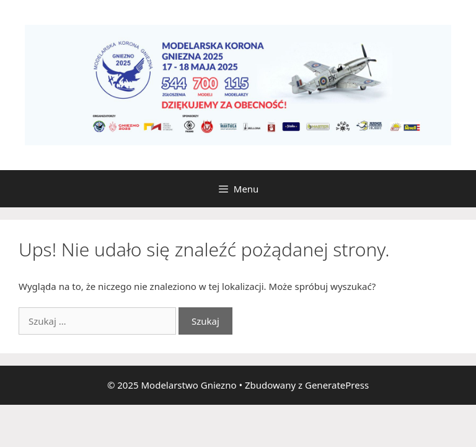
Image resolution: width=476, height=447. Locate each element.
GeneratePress (337, 385)
